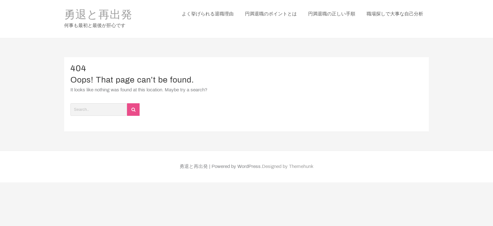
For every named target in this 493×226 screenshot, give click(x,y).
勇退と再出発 (98, 11)
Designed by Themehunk (287, 159)
